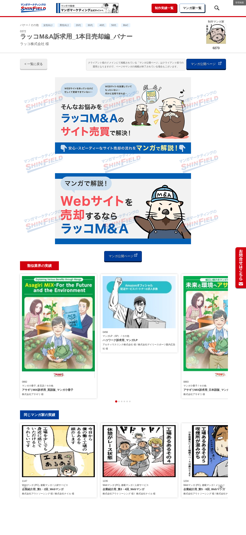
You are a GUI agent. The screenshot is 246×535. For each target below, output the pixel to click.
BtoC (125, 25)
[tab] (116, 341)
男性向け (64, 25)
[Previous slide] (25, 308)
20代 (78, 25)
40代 (101, 25)
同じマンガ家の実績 (39, 355)
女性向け (48, 25)
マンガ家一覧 (192, 8)
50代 (113, 25)
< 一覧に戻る (33, 64)
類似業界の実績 (39, 266)
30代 (90, 25)
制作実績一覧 (164, 8)
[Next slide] (220, 308)
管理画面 (239, 2)
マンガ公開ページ (206, 63)
